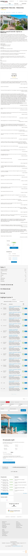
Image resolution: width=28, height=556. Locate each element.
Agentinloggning (4, 535)
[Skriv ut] (25, 399)
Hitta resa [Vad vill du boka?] (23, 410)
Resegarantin (4, 525)
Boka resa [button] (14, 247)
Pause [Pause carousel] (26, 29)
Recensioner (18, 522)
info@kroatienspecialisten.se (16, 255)
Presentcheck (4, 534)
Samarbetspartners (19, 527)
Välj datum (2, 408)
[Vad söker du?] (13, 1)
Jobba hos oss (18, 526)
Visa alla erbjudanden (4, 493)
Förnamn (17, 445)
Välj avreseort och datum (8, 301)
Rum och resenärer (13, 408)
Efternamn (5, 448)
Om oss (17, 521)
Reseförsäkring (4, 526)
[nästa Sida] (15, 394)
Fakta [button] (4, 12)
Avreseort (2, 404)
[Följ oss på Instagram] (7, 500)
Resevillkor (3, 522)
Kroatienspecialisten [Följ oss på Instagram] (14, 259)
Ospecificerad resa (5, 533)
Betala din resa (4, 521)
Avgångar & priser (5, 297)
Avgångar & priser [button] (20, 12)
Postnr (16, 448)
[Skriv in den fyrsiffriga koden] (6, 452)
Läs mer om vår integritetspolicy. (7, 459)
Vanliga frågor (4, 527)
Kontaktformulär (5, 468)
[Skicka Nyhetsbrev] (9, 462)
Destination (12, 404)
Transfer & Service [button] (8, 12)
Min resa (25, 1)
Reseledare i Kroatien (19, 525)
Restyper (3, 530)
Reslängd (20, 404)
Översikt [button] (2, 12)
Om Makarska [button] (13, 12)
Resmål (3, 529)
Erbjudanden (4, 477)
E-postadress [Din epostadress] (6, 445)
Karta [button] (16, 12)
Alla (5, 405)
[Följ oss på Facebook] (6, 500)
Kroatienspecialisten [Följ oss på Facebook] (14, 257)
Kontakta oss (22, 1)
